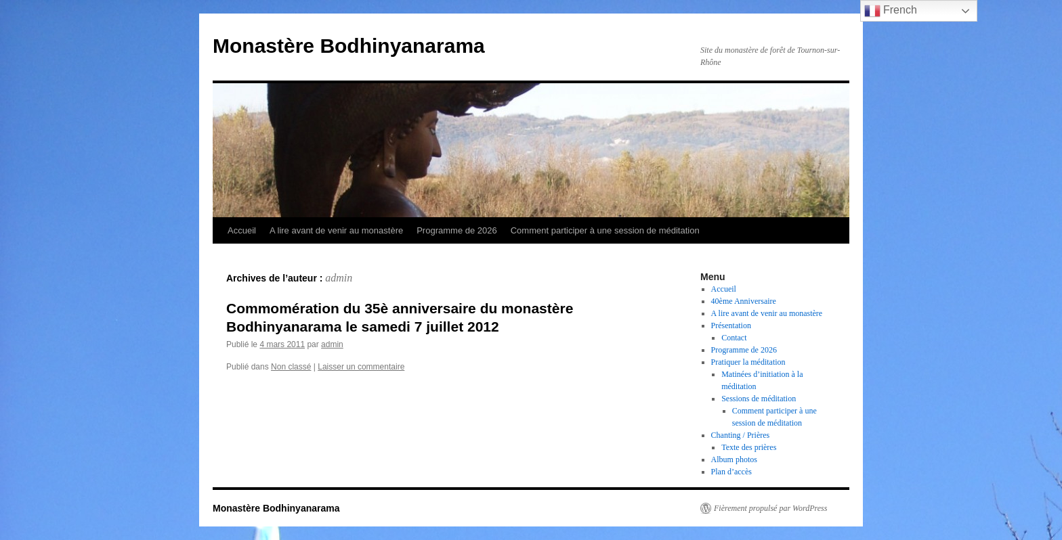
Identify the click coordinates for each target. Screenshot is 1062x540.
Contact (733, 337)
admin (338, 278)
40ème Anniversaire (743, 301)
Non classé (291, 367)
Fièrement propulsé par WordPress (770, 508)
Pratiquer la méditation (748, 362)
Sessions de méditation (758, 398)
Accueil (242, 230)
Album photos (734, 459)
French (890, 11)
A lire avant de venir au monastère (336, 230)
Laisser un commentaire (361, 367)
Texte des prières (748, 447)
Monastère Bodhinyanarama (349, 46)
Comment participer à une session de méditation (605, 230)
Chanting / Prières (740, 435)
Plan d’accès (731, 471)
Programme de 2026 (457, 230)
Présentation (731, 325)
